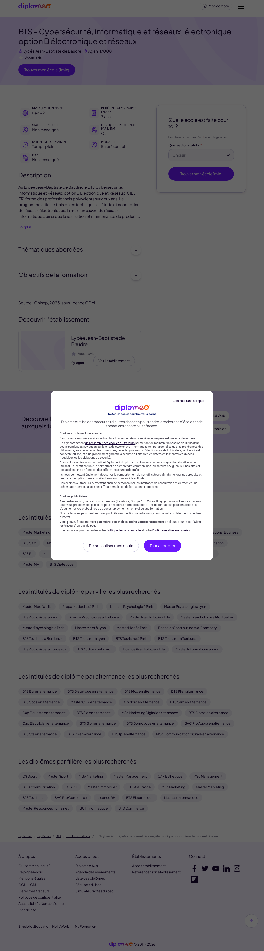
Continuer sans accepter (188, 401)
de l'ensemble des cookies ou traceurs (110, 443)
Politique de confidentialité (123, 530)
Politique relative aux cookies (171, 530)
